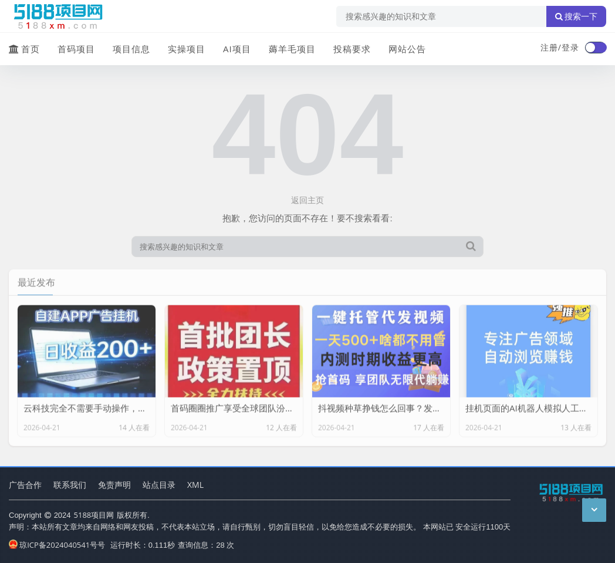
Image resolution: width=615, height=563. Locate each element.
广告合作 (25, 484)
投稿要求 (352, 49)
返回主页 (307, 199)
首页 (24, 49)
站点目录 (159, 484)
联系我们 (69, 484)
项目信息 (131, 49)
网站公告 (407, 49)
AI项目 (237, 49)
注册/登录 (559, 47)
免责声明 (114, 484)
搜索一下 (576, 16)
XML (195, 484)
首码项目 (76, 49)
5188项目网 (94, 515)
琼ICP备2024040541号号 (57, 545)
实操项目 (186, 49)
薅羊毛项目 (292, 49)
